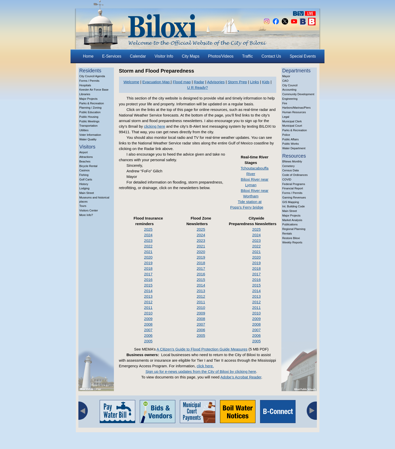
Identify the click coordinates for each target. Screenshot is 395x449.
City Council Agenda (92, 76)
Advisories (216, 82)
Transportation (88, 125)
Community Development (298, 94)
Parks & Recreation (91, 103)
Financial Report (292, 188)
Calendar (138, 56)
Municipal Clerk (292, 121)
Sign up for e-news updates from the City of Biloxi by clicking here (200, 371)
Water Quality (88, 139)
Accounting (289, 89)
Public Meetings (89, 121)
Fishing (84, 174)
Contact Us (271, 56)
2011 (148, 307)
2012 (148, 302)
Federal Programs (293, 184)
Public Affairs (290, 139)
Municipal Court (292, 125)
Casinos (84, 170)
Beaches (85, 161)
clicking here (154, 126)
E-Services (111, 56)
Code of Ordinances (295, 174)
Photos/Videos (220, 56)
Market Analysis (292, 220)
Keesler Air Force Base (94, 89)
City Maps (190, 56)
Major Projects (88, 98)
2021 (148, 252)
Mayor (286, 76)
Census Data (290, 170)
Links (254, 82)
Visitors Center (88, 210)
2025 (148, 229)
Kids (265, 82)
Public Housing (88, 116)
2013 (148, 296)
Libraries (84, 94)
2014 (148, 291)
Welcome (131, 82)
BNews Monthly (292, 161)
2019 (148, 263)
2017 (148, 274)
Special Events (303, 56)
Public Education (90, 112)
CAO (285, 80)
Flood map (182, 82)
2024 (148, 235)
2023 (148, 240)
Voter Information (90, 134)
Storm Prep (237, 82)
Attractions (86, 156)
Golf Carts (85, 179)
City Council (290, 85)
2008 (148, 324)
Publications (290, 224)
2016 (148, 279)
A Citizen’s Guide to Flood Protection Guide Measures (202, 349)
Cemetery (288, 166)
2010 (148, 313)
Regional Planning (293, 228)
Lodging (84, 188)
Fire (284, 103)
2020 (148, 257)
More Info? (86, 215)
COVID (286, 179)
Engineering (290, 98)
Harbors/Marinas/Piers (296, 107)
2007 (148, 330)
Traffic (247, 56)
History (83, 184)
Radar (199, 82)
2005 (148, 341)
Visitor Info (163, 56)
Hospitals (85, 85)
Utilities (84, 130)
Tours (83, 205)
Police (286, 134)
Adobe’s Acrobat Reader (241, 377)
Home (88, 56)
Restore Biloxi (291, 238)
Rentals (287, 233)
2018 (148, 268)
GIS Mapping (290, 202)
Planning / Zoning (90, 107)
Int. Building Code (293, 206)
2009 (148, 319)
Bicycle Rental (88, 166)
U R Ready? (197, 87)
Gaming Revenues (294, 197)
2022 (148, 246)
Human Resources (294, 112)
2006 (148, 335)
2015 (148, 285)
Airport (83, 152)
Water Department (294, 148)
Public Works (290, 143)
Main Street (86, 192)
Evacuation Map (156, 82)
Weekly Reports (292, 242)
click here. (205, 366)
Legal (285, 116)
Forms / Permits (89, 80)
